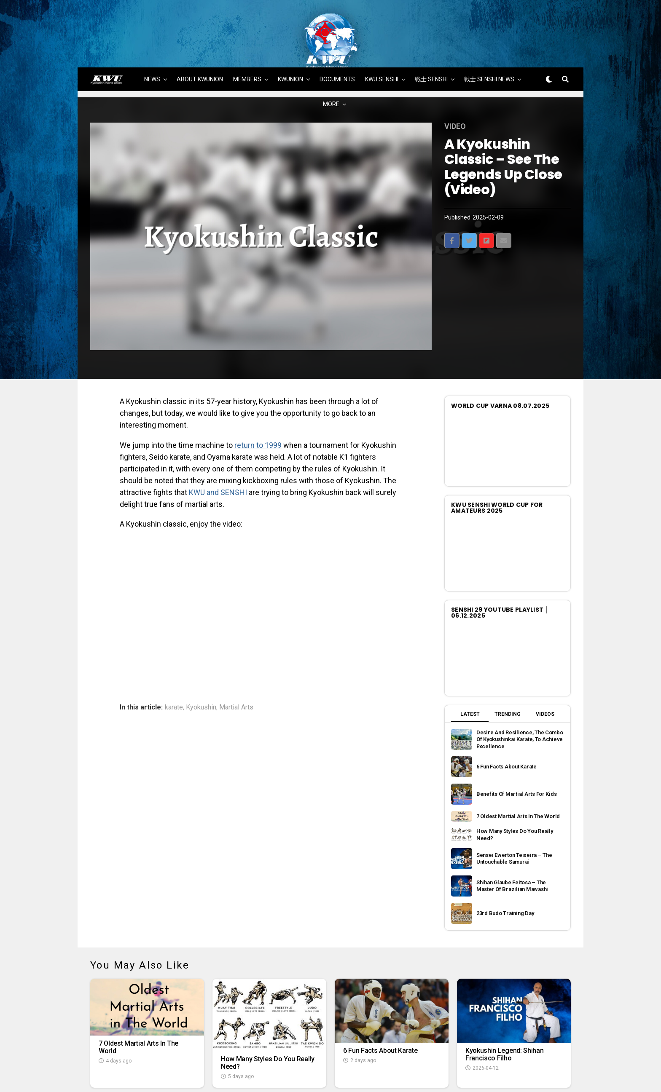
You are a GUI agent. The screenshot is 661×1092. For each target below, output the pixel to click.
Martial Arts (236, 669)
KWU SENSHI (381, 40)
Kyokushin (201, 669)
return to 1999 (258, 406)
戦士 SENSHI (431, 40)
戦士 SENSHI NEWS (489, 40)
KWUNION (290, 40)
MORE (331, 65)
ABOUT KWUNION (200, 40)
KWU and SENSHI (218, 453)
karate (174, 669)
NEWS (152, 40)
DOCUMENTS (337, 40)
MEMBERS (247, 40)
